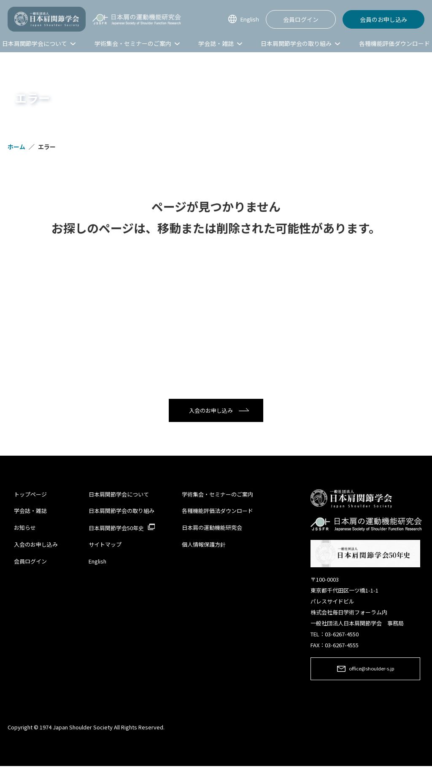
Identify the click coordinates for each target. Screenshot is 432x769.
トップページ (30, 496)
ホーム (16, 146)
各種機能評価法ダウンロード (217, 512)
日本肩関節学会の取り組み (121, 512)
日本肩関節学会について (119, 496)
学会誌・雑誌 (30, 512)
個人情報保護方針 (204, 546)
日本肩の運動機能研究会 (212, 529)
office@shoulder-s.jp (371, 671)
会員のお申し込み (383, 19)
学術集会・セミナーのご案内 (217, 496)
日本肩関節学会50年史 (116, 529)
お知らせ (25, 529)
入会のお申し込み (211, 411)
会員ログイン (301, 19)
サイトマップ (105, 546)
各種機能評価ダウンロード (394, 43)
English (248, 19)
